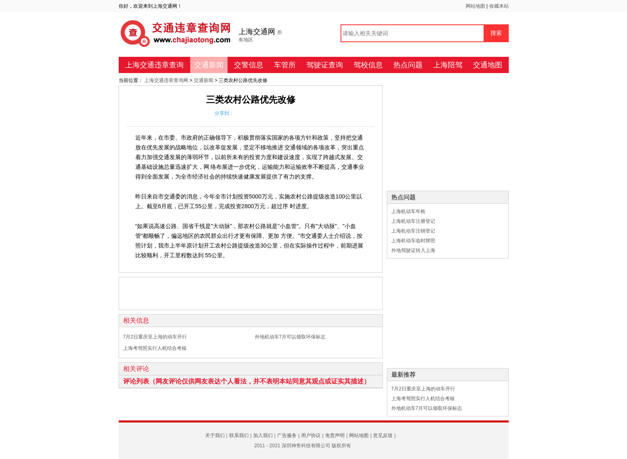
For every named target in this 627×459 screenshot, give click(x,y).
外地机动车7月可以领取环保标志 (290, 337)
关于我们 (215, 435)
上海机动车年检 (408, 211)
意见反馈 (383, 435)
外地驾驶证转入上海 (413, 250)
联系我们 (239, 435)
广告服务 (287, 435)
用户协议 (311, 435)
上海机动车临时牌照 (413, 241)
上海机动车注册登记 (413, 221)
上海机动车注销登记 (413, 231)
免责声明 (335, 435)
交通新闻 (208, 65)
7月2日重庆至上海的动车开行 (155, 337)
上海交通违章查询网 (166, 80)
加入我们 (263, 435)
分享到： (224, 113)
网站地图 (476, 6)
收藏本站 (499, 6)
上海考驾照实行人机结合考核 (155, 348)
